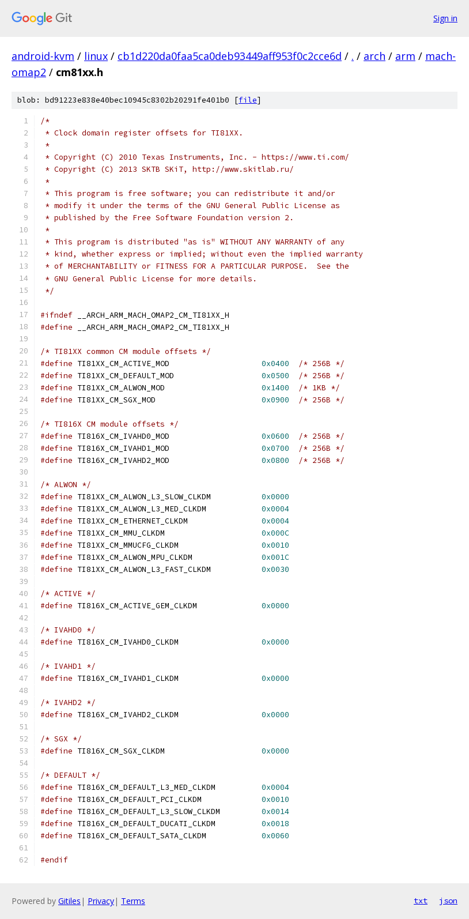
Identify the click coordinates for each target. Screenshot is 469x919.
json (448, 900)
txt (421, 900)
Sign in (445, 18)
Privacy (101, 900)
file (248, 100)
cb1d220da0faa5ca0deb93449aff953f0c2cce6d (230, 56)
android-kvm (43, 56)
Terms (133, 900)
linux (96, 56)
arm (405, 56)
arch (374, 56)
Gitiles (69, 900)
